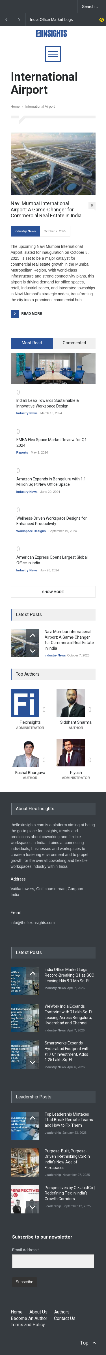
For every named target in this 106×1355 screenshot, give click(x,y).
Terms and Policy (28, 1324)
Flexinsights (30, 722)
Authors (62, 1312)
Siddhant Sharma (76, 722)
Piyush (76, 772)
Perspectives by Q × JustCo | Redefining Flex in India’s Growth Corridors (70, 1193)
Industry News (25, 231)
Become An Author (29, 1318)
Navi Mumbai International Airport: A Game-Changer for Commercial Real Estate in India (46, 209)
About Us (38, 1312)
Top (84, 1343)
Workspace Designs (31, 531)
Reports (22, 452)
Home (15, 107)
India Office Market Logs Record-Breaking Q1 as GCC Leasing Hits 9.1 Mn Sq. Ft (52, 20)
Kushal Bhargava (30, 772)
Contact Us (64, 1318)
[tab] (32, 343)
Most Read (32, 342)
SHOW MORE (53, 592)
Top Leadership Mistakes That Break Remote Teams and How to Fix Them (69, 1120)
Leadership (53, 1132)
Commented (74, 342)
